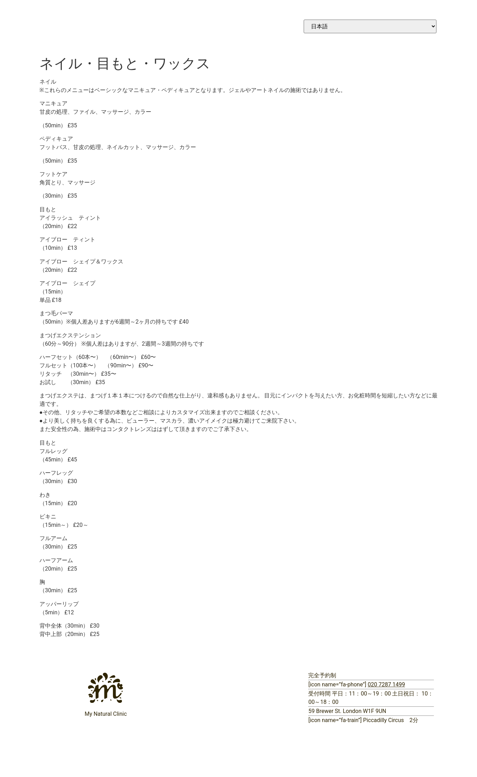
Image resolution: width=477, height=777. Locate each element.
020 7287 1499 (386, 684)
